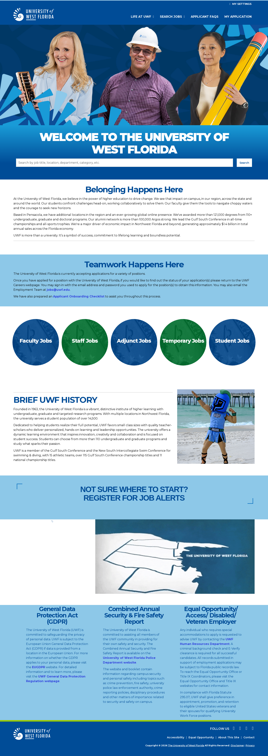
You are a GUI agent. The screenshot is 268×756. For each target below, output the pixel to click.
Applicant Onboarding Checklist (78, 296)
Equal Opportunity (201, 737)
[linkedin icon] (252, 729)
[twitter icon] (246, 729)
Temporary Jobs (183, 341)
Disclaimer (237, 745)
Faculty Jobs (36, 341)
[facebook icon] (233, 729)
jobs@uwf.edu (58, 289)
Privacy (250, 745)
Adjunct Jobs (134, 341)
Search (244, 162)
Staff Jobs (85, 341)
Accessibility (175, 737)
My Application (238, 16)
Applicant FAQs (204, 16)
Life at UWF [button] (141, 16)
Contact (249, 737)
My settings (240, 4)
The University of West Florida (186, 745)
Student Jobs (232, 341)
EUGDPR (38, 667)
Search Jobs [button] (171, 16)
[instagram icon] (239, 729)
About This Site (228, 737)
